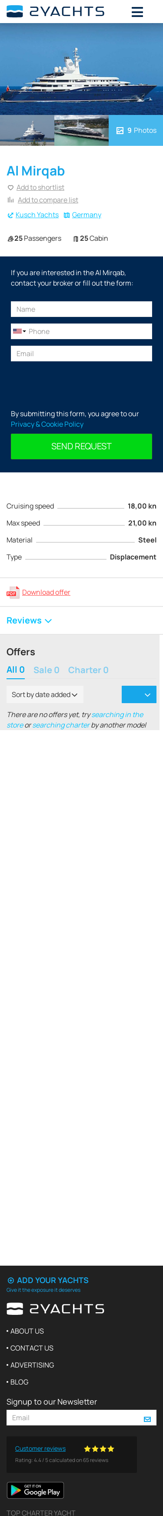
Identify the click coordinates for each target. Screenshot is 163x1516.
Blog (19, 1382)
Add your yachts (48, 1280)
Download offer (46, 592)
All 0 (16, 670)
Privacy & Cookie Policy (47, 424)
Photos (135, 130)
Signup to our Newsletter (52, 1401)
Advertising (32, 1365)
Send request (81, 446)
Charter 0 (88, 670)
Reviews (30, 620)
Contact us (31, 1348)
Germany (86, 214)
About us (27, 1331)
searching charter (61, 725)
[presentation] (77, 385)
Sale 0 (46, 670)
